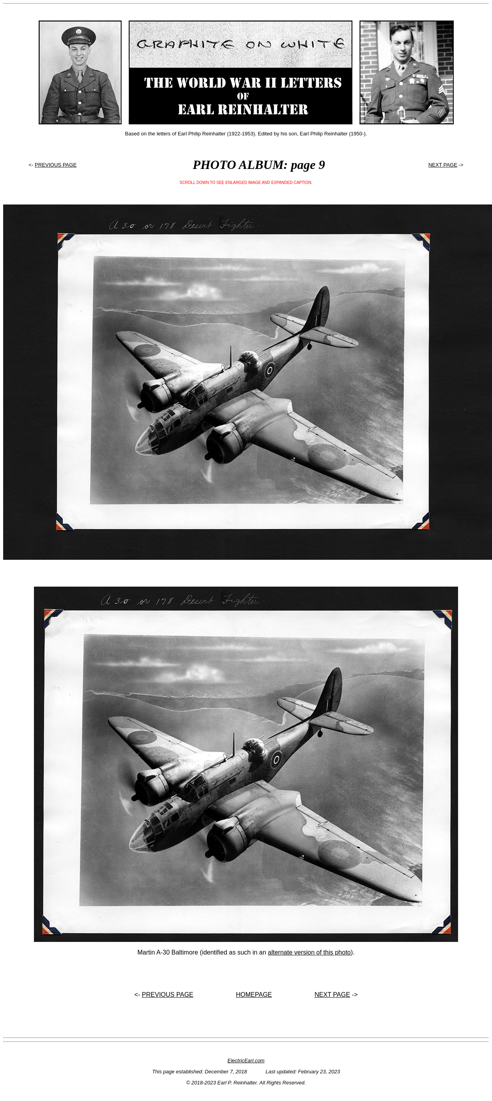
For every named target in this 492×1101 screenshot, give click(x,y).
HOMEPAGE (254, 994)
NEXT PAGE (442, 165)
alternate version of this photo (309, 952)
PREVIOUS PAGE (56, 165)
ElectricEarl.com (246, 1060)
